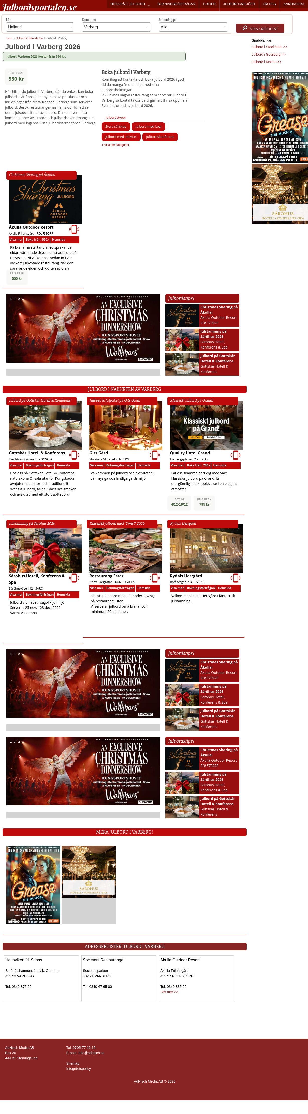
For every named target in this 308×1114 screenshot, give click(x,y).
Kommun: (116, 25)
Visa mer (16, 239)
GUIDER (209, 4)
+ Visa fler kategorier (115, 145)
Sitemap (72, 1063)
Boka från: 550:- (37, 239)
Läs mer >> (169, 992)
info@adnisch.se (92, 1053)
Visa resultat (260, 28)
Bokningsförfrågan (40, 465)
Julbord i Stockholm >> (269, 47)
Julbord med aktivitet (121, 136)
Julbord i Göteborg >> (268, 54)
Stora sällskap (115, 126)
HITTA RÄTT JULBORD (128, 4)
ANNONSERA (294, 4)
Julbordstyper (116, 117)
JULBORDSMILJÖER (239, 4)
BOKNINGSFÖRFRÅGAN (176, 4)
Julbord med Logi (149, 126)
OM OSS (269, 4)
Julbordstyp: (193, 25)
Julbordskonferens (160, 136)
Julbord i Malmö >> (266, 62)
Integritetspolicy (78, 1069)
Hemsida (58, 239)
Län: (40, 25)
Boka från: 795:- (198, 465)
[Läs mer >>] (33, 884)
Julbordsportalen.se (38, 7)
